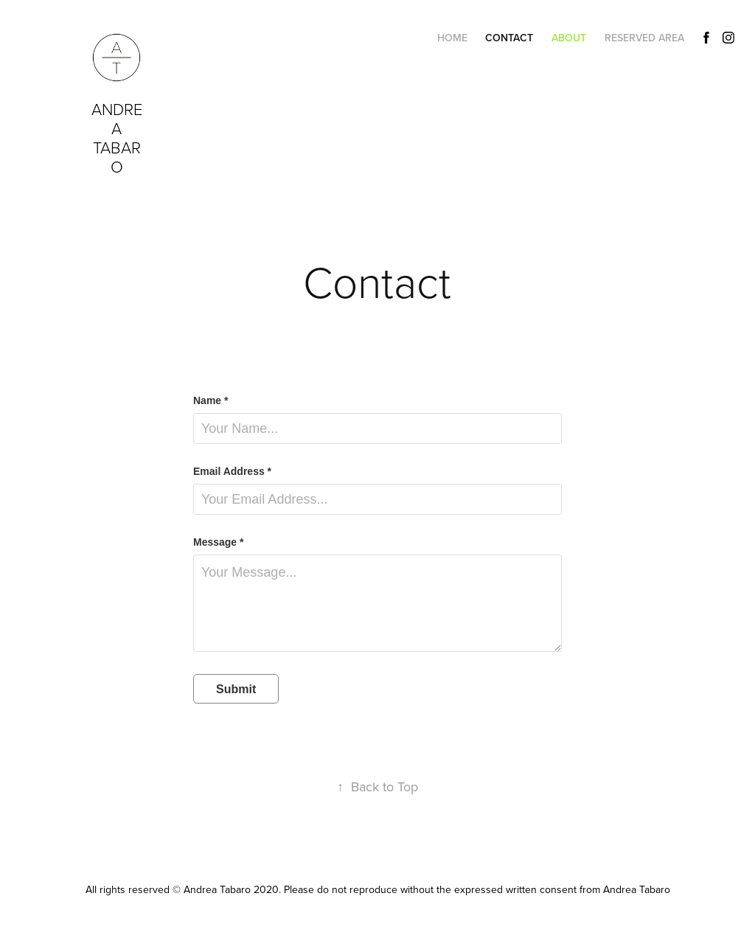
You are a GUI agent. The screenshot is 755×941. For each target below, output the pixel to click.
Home (452, 37)
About (569, 37)
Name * (210, 400)
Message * (218, 542)
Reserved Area (644, 37)
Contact (509, 37)
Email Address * (232, 471)
